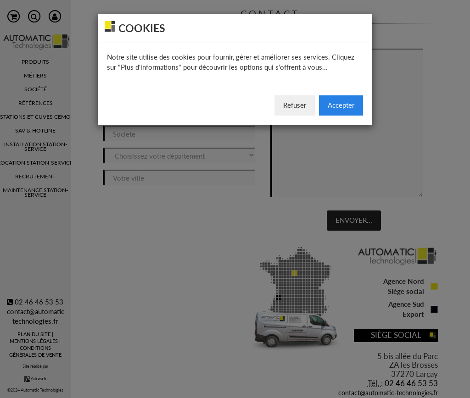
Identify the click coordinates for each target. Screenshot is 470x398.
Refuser (294, 105)
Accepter (341, 105)
